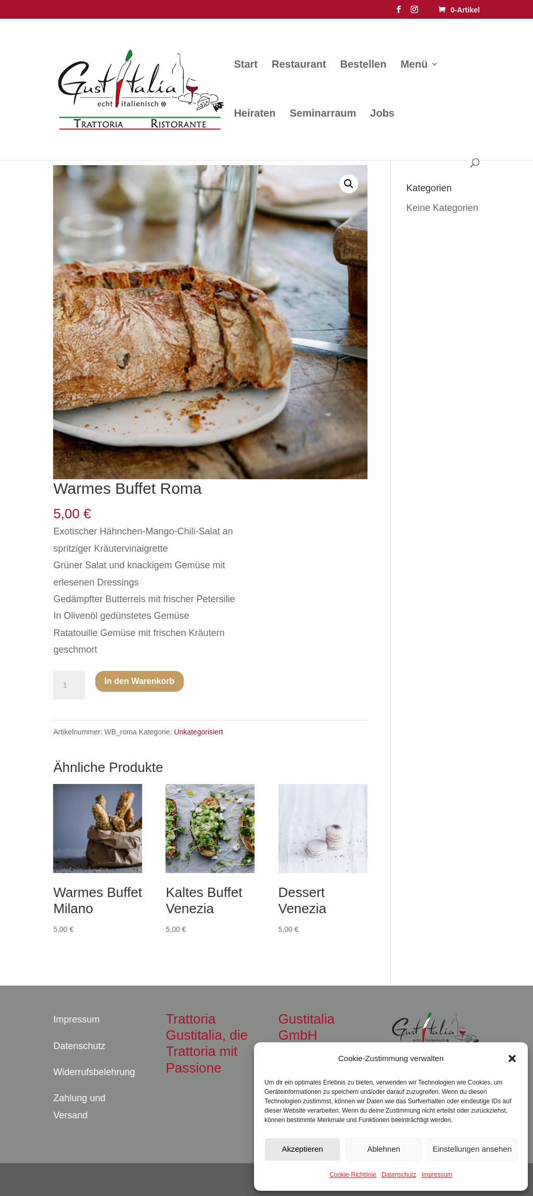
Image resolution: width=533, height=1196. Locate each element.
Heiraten (254, 114)
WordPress (182, 1179)
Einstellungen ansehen (472, 1148)
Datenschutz (399, 1174)
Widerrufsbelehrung (94, 1072)
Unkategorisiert (198, 732)
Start (246, 65)
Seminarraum (322, 114)
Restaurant (299, 65)
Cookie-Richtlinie (352, 1174)
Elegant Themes (109, 1179)
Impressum (437, 1174)
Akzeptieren (302, 1148)
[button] (512, 1058)
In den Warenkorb (140, 681)
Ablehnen (383, 1148)
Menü (413, 65)
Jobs (382, 114)
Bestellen (363, 65)
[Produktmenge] (68, 685)
